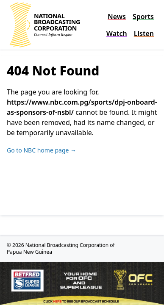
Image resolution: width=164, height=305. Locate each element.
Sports (143, 16)
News (117, 16)
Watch (116, 33)
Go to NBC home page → (41, 150)
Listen (144, 33)
